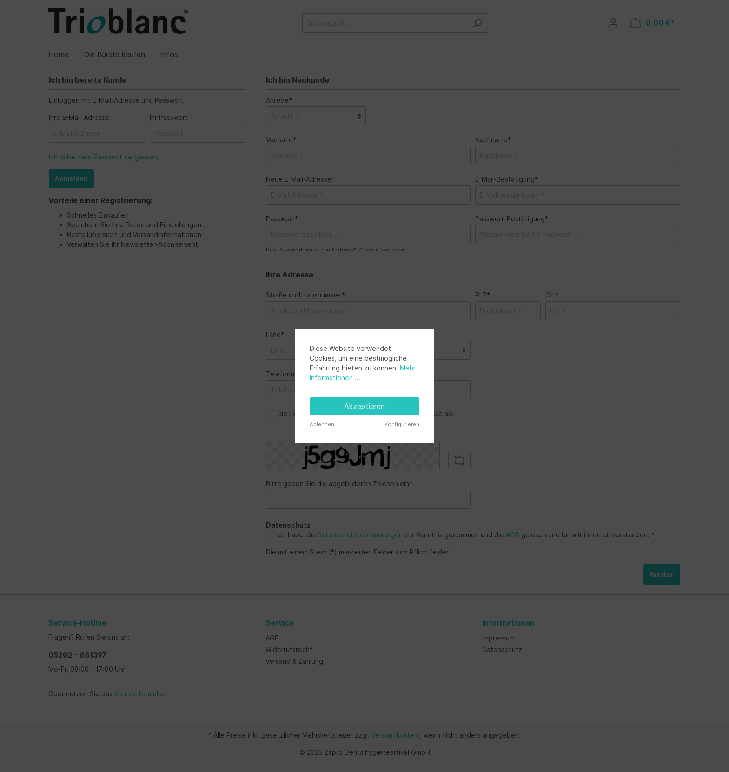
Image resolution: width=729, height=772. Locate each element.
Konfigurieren (401, 424)
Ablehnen (322, 424)
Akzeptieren (364, 406)
